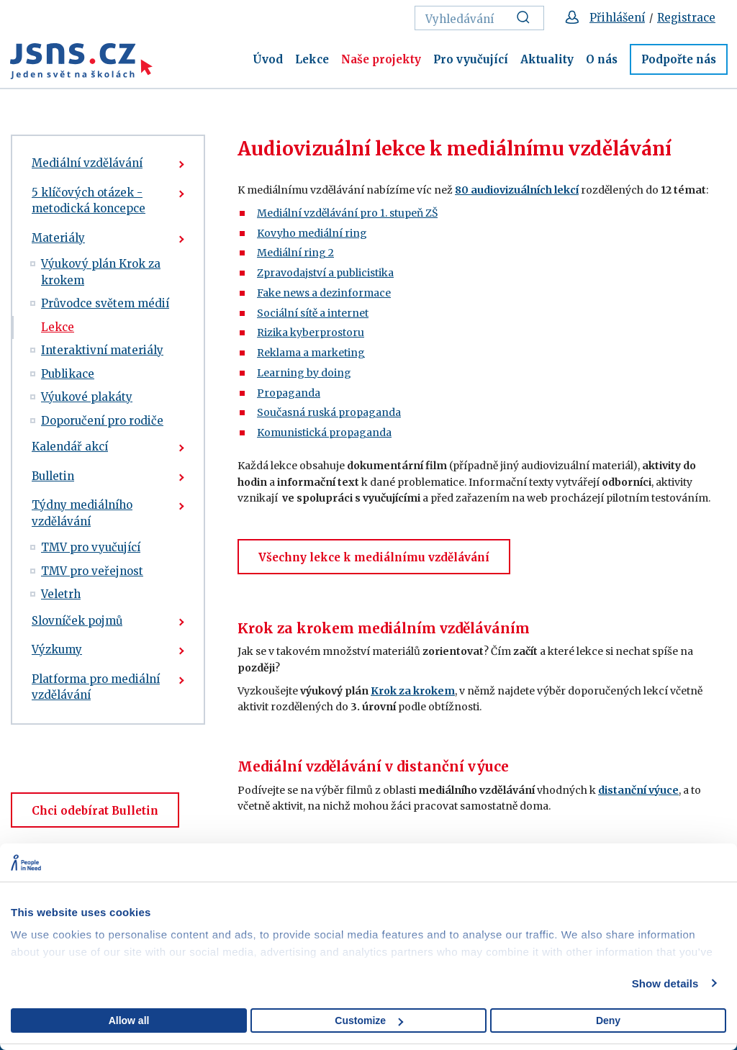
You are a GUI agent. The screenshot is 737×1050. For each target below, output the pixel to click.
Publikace (67, 374)
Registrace (686, 17)
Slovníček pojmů (77, 621)
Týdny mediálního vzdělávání (82, 513)
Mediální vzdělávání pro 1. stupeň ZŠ (347, 213)
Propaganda (288, 392)
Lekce (312, 59)
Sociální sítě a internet (312, 313)
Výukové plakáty (86, 397)
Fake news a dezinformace (324, 292)
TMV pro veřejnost (92, 571)
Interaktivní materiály (102, 350)
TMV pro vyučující (90, 547)
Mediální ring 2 (295, 252)
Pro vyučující (470, 59)
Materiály (58, 238)
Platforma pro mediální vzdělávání (96, 687)
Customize (369, 1020)
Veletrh (61, 594)
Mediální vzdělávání (87, 163)
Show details (665, 983)
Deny (608, 1020)
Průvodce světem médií (105, 303)
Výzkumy (57, 649)
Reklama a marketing (311, 352)
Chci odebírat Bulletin (95, 811)
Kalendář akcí (70, 446)
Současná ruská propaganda (329, 412)
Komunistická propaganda (324, 432)
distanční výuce (638, 790)
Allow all (129, 1020)
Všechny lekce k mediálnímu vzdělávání (373, 557)
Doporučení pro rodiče (102, 420)
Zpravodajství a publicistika (325, 272)
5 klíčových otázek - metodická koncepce (88, 201)
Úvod (268, 59)
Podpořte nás (678, 59)
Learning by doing (304, 372)
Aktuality (547, 59)
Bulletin (53, 476)
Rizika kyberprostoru (310, 332)
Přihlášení (617, 17)
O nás (602, 59)
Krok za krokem (413, 690)
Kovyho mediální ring (312, 233)
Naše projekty (381, 59)
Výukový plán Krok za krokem (100, 272)
